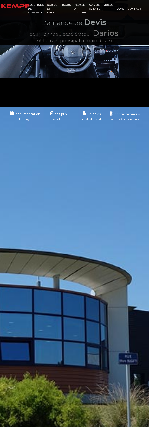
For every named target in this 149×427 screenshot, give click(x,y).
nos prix (58, 114)
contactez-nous (124, 116)
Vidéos (108, 4)
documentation (25, 114)
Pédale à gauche (80, 8)
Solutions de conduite (36, 8)
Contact (134, 8)
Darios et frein (52, 8)
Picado (66, 4)
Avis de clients (94, 6)
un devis (92, 114)
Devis (121, 8)
